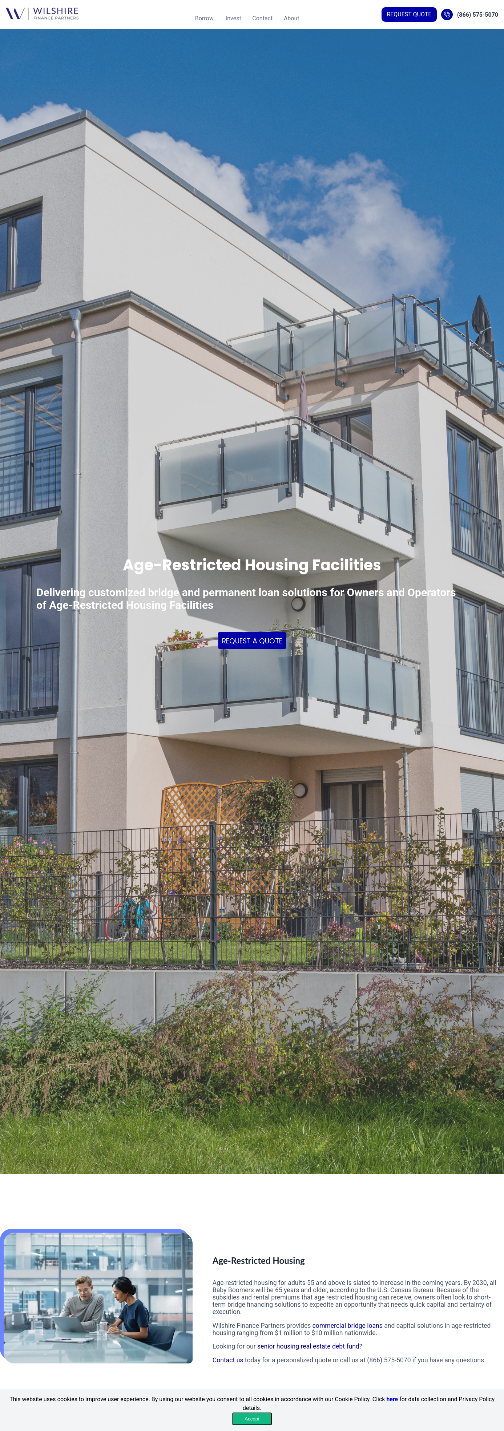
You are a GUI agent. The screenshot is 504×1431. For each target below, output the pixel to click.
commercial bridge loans (348, 1325)
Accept (252, 1419)
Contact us (228, 1360)
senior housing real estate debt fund (308, 1346)
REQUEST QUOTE (409, 14)
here (392, 1399)
